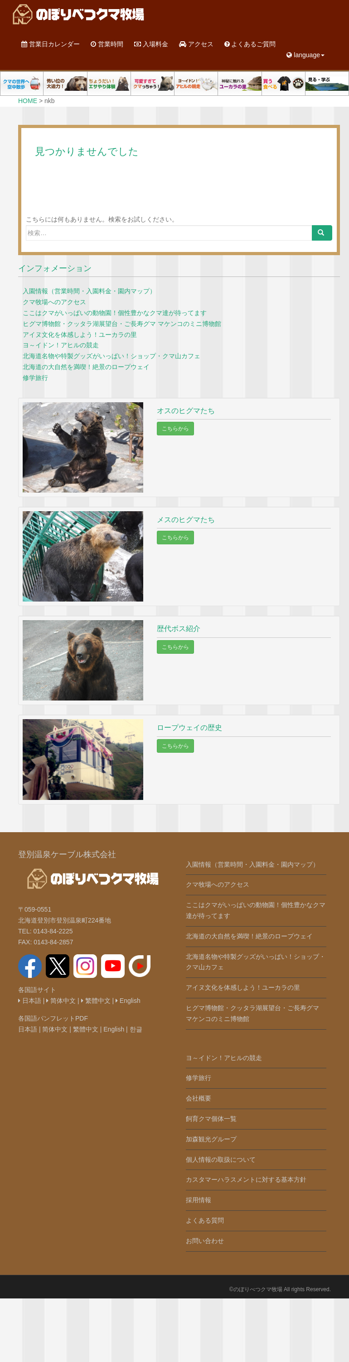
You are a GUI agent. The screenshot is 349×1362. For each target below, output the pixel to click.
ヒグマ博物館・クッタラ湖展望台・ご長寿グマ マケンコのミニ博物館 (122, 323)
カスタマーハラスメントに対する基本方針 (246, 1179)
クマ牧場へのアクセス (54, 302)
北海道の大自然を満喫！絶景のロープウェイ (86, 366)
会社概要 (198, 1098)
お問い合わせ (205, 1240)
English (128, 1000)
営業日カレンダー (50, 44)
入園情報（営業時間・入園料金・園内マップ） (89, 291)
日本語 (29, 1000)
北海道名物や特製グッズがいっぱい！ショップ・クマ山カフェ (111, 356)
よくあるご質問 (250, 44)
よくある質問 (205, 1220)
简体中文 (61, 1000)
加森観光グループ (211, 1139)
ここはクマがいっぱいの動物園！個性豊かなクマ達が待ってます (115, 312)
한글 (136, 1029)
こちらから (175, 428)
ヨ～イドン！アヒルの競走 (61, 345)
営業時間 (107, 44)
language (305, 55)
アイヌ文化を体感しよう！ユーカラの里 (80, 334)
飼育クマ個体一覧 (211, 1118)
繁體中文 (96, 1000)
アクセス (196, 44)
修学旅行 (35, 377)
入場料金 (151, 44)
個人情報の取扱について (221, 1159)
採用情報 (198, 1200)
